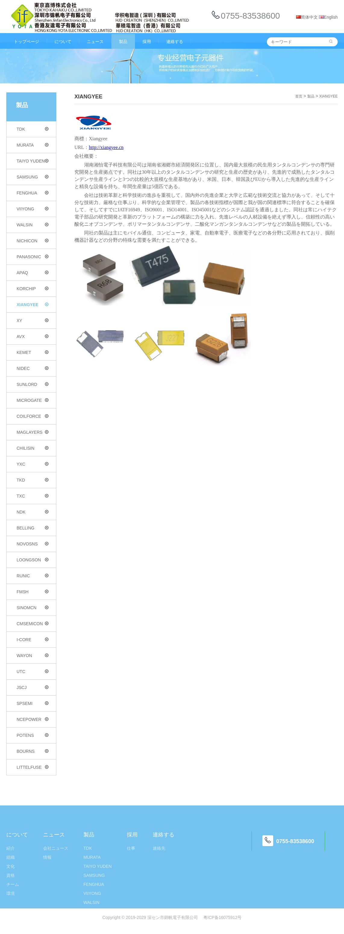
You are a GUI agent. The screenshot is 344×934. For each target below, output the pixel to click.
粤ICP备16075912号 (222, 917)
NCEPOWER (32, 719)
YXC (32, 464)
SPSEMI (32, 703)
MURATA (32, 145)
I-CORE (32, 639)
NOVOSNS (32, 543)
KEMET (32, 352)
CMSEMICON (32, 623)
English (328, 17)
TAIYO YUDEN (32, 161)
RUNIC (32, 575)
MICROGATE (32, 400)
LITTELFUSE (32, 767)
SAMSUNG (32, 177)
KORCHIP (32, 288)
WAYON (32, 655)
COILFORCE (32, 416)
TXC (32, 496)
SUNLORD (32, 384)
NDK (32, 512)
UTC (32, 671)
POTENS (32, 735)
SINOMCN (32, 607)
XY (32, 320)
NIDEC (32, 368)
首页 (298, 96)
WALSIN (32, 224)
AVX (32, 336)
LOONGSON (32, 559)
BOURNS (32, 751)
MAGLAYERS (32, 432)
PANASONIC (32, 256)
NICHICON (32, 240)
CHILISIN (32, 448)
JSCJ (32, 687)
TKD (32, 480)
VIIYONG (32, 208)
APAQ (32, 272)
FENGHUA (32, 193)
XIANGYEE (32, 304)
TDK (32, 129)
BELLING (32, 528)
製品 (310, 96)
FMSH (32, 591)
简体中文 (307, 17)
